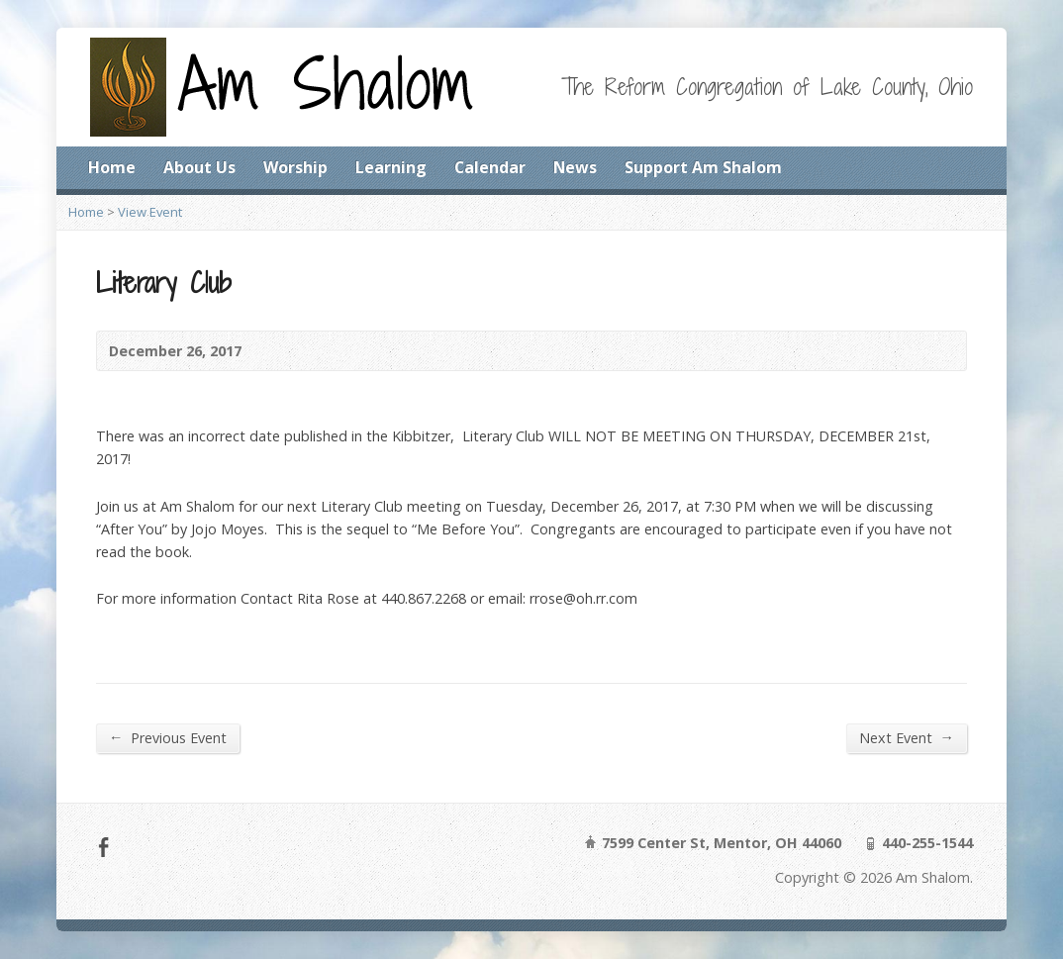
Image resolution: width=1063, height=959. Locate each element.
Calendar (490, 167)
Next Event (906, 737)
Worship (295, 167)
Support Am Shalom (703, 167)
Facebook (103, 846)
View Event (150, 212)
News (575, 167)
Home (112, 167)
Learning (391, 167)
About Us (199, 167)
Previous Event (168, 737)
